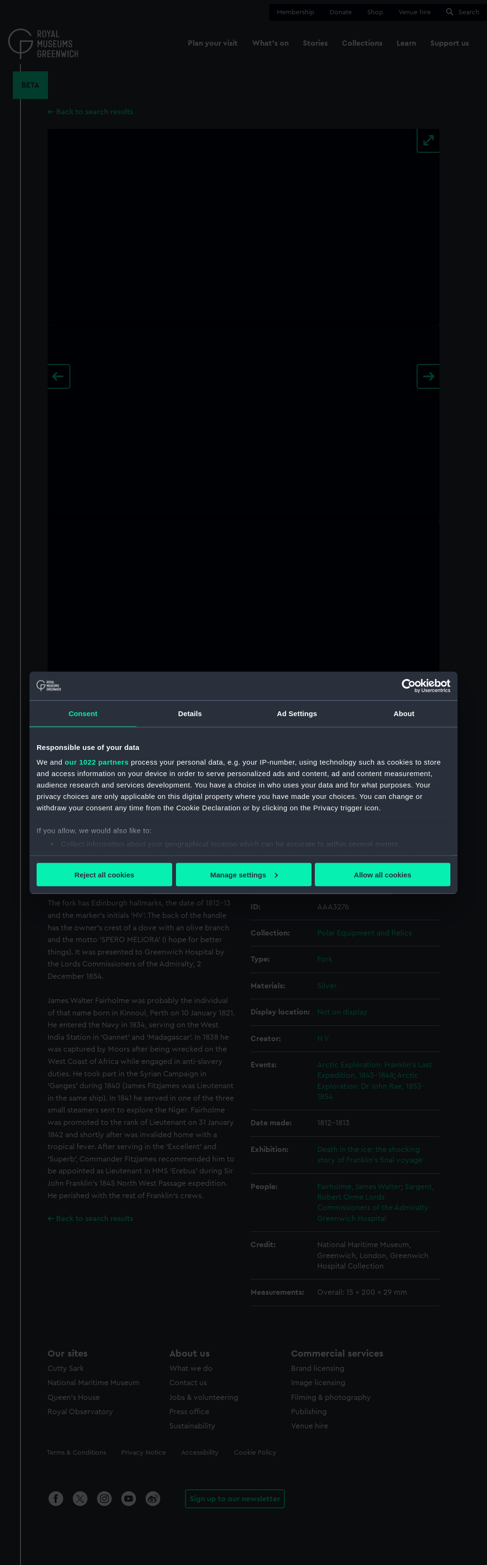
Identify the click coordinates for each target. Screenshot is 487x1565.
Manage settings (244, 874)
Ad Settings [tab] (297, 713)
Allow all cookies (382, 874)
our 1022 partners (96, 762)
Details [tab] (190, 713)
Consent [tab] (82, 713)
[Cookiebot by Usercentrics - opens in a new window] (408, 686)
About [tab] (404, 713)
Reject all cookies (105, 874)
